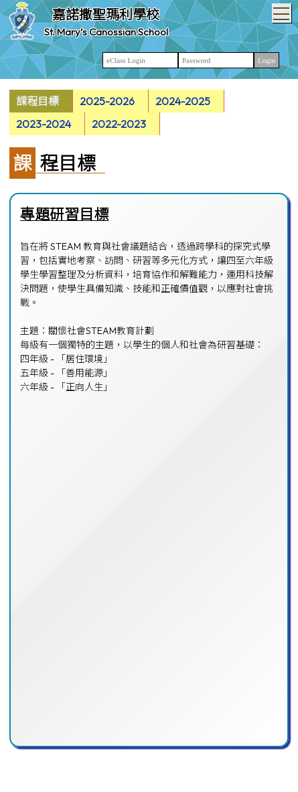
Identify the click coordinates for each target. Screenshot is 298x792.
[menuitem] (41, 101)
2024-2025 (182, 101)
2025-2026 (107, 101)
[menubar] (149, 112)
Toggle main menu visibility (282, 10)
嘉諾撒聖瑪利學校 (105, 14)
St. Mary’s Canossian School (106, 31)
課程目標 (37, 101)
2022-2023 (119, 124)
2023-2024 (43, 124)
